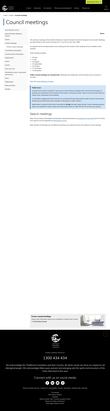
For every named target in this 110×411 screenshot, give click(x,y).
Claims (7, 39)
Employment (9, 58)
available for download (86, 118)
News (7, 78)
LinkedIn (52, 383)
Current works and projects (14, 54)
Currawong (55, 392)
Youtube (57, 383)
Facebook (47, 383)
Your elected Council (12, 30)
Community (37, 8)
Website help (76, 388)
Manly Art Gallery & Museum (55, 401)
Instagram (63, 383)
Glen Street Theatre (55, 395)
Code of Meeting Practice (44, 81)
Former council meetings (14, 47)
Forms (7, 61)
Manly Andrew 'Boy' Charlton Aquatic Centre (55, 399)
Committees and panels (13, 50)
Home (5, 15)
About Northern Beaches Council (13, 35)
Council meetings (11, 43)
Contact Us (44, 388)
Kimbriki (55, 397)
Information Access (60, 121)
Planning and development (62, 8)
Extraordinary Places (94, 2)
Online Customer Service (31, 388)
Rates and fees (10, 85)
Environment (47, 8)
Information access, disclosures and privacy (15, 73)
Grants (7, 65)
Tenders (7, 89)
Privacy (60, 388)
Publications (9, 82)
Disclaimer (67, 388)
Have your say (10, 69)
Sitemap (84, 388)
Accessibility (53, 388)
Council (28, 8)
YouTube (33, 77)
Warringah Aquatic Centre (55, 403)
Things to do (86, 8)
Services (76, 8)
